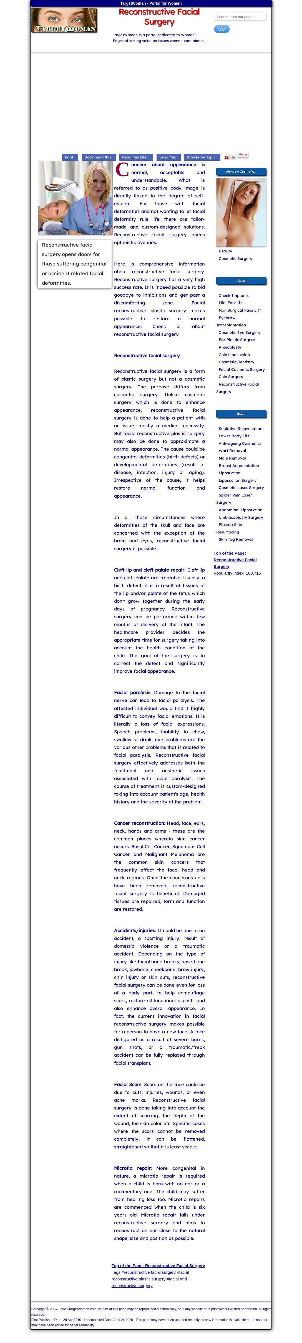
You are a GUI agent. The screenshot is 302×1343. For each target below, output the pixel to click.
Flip (230, 157)
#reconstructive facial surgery (149, 1272)
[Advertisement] (151, 103)
